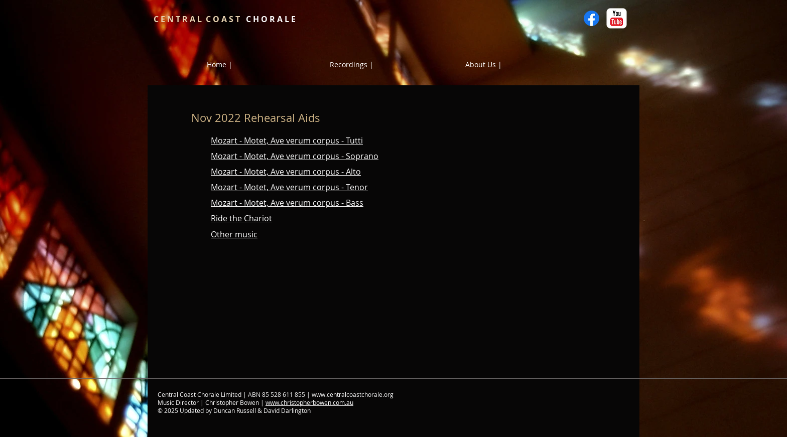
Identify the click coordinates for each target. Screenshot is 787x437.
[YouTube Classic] (616, 18)
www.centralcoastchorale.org (353, 394)
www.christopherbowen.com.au (309, 402)
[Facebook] (591, 18)
